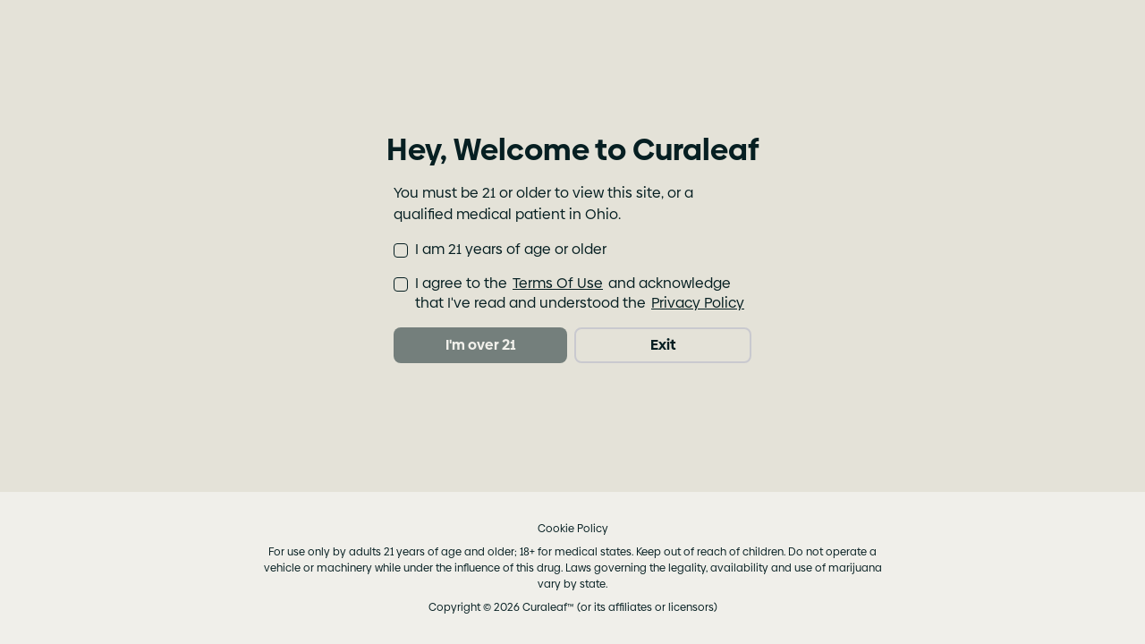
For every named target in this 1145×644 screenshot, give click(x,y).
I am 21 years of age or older (510, 249)
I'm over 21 (480, 345)
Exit (662, 345)
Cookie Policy (573, 528)
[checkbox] (401, 250)
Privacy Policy (697, 303)
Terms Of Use (558, 283)
